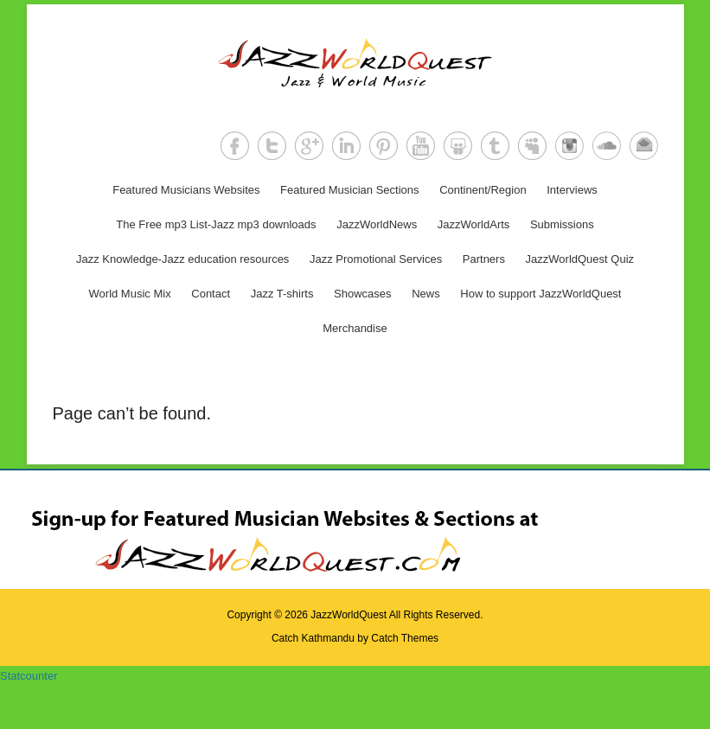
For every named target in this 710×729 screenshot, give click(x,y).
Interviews (572, 189)
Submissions (562, 224)
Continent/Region (482, 189)
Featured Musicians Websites (185, 189)
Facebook (235, 145)
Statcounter (29, 675)
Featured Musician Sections (349, 189)
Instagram (569, 145)
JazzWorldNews (376, 224)
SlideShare (458, 145)
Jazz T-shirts (282, 293)
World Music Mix (130, 293)
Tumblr (495, 145)
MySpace (532, 145)
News (426, 293)
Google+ (309, 145)
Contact (210, 293)
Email (644, 145)
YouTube (420, 145)
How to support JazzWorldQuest (540, 293)
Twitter (272, 145)
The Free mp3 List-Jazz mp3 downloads (216, 224)
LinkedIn (346, 145)
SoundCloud (606, 145)
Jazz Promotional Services (376, 259)
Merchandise (355, 328)
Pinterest (383, 145)
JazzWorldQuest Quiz (580, 259)
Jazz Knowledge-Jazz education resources (182, 259)
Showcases (362, 293)
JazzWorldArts (474, 224)
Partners (484, 259)
